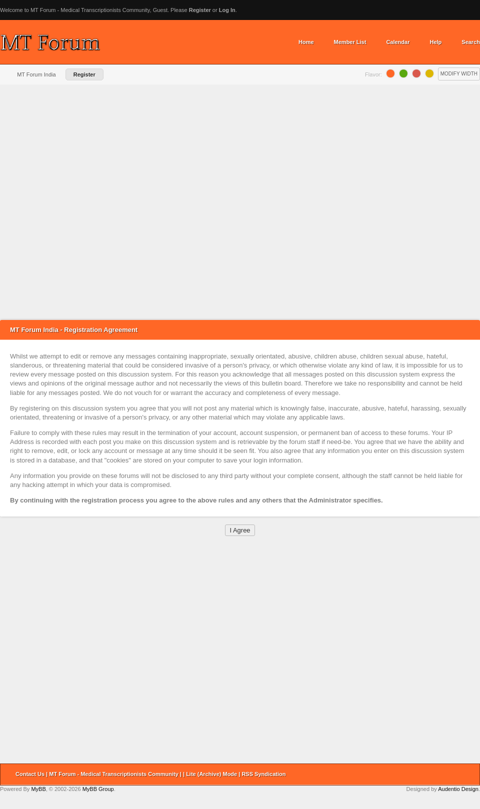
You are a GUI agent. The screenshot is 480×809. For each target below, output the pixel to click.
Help (436, 42)
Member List (350, 42)
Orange (390, 74)
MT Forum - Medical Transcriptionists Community (113, 774)
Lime (404, 74)
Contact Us (30, 774)
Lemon (430, 74)
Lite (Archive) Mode (211, 774)
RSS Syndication (264, 774)
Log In (227, 10)
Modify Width (459, 73)
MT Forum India (36, 75)
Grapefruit (416, 74)
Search (471, 42)
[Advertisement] (110, 202)
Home (306, 42)
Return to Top (469, 774)
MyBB (38, 789)
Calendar (398, 42)
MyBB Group (98, 789)
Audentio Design (458, 789)
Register (200, 10)
